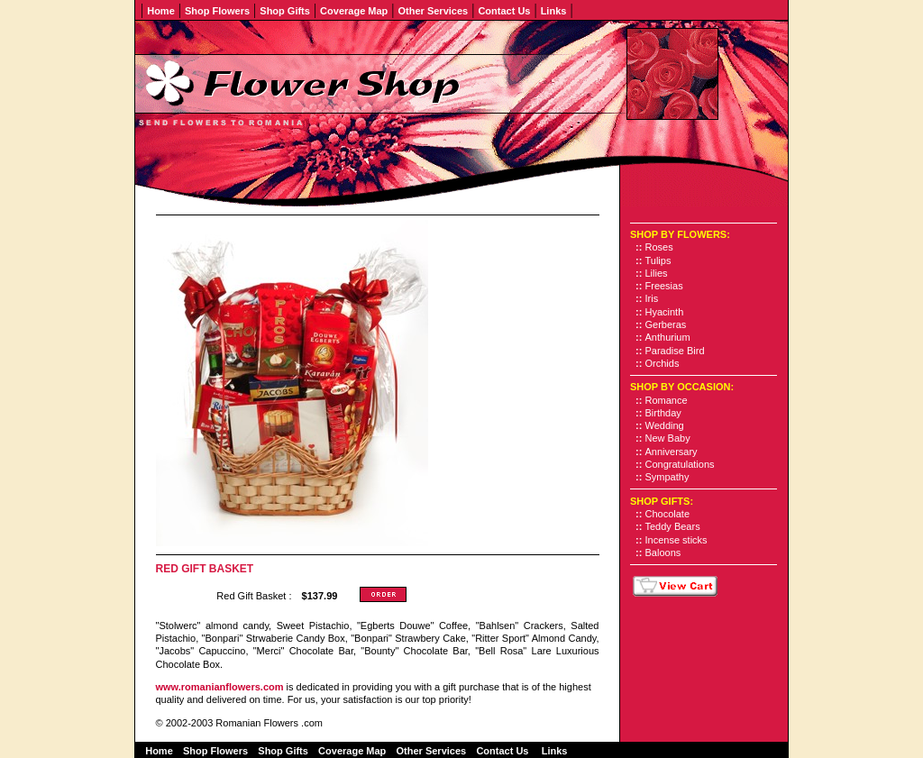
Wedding (664, 425)
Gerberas (666, 324)
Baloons (663, 552)
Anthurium (667, 337)
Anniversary (671, 451)
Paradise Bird (675, 350)
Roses (659, 247)
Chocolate (667, 513)
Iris (652, 298)
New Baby (667, 438)
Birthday (663, 412)
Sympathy (667, 476)
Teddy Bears (672, 526)
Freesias (664, 285)
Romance (666, 400)
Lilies (656, 273)
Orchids (662, 363)
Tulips (658, 260)
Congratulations (680, 464)
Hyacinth (664, 311)
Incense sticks (676, 539)
